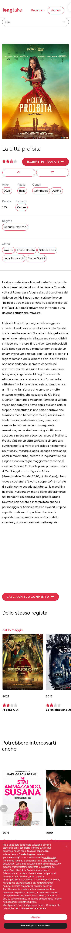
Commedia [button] (41, 190)
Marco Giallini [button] (36, 258)
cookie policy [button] (49, 857)
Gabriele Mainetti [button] (15, 227)
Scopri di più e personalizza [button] (35, 925)
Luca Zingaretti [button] (14, 258)
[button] (45, 162)
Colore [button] (21, 207)
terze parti (53, 860)
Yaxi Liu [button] (8, 250)
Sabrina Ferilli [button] (47, 250)
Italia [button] (22, 190)
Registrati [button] (37, 10)
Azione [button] (56, 190)
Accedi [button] (56, 10)
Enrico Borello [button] (26, 250)
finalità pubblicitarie (12, 879)
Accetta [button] (35, 917)
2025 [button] (7, 190)
